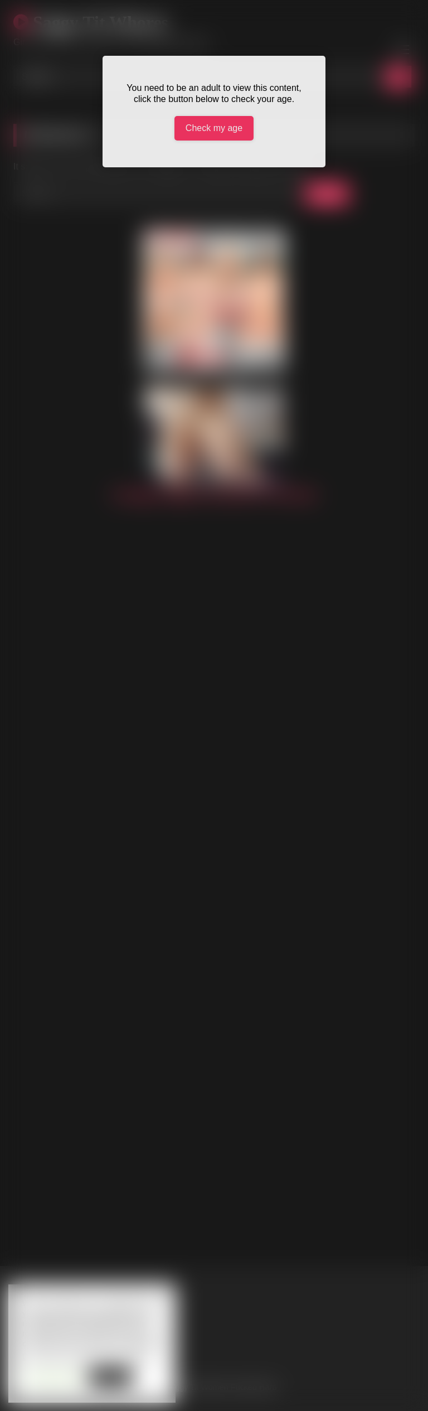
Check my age (214, 128)
